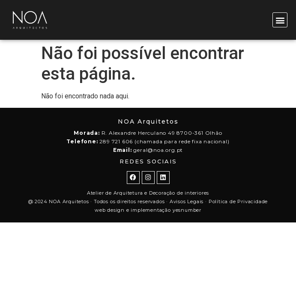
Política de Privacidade (238, 201)
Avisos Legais (186, 201)
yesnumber (187, 210)
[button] (279, 19)
